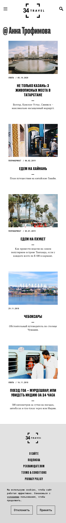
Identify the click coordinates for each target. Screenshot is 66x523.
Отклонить (22, 510)
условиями (13, 496)
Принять (46, 510)
